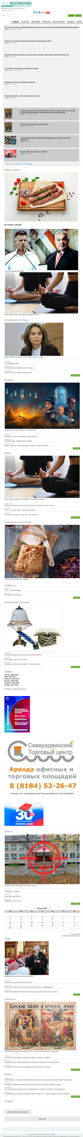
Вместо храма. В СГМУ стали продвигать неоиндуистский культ (24, 499)
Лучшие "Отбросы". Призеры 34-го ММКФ (33, 151)
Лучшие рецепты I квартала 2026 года (16, 579)
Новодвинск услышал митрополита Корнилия (18, 976)
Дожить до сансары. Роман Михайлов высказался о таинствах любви (26, 445)
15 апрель (6, 980)
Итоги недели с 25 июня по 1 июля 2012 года (34, 124)
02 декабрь (6, 443)
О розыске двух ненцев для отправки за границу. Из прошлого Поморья (27, 1057)
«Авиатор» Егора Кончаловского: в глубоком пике (20, 430)
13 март (6, 894)
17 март (6, 513)
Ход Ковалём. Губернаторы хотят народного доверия (21, 68)
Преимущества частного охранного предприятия (20, 82)
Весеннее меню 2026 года (12, 595)
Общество (46, 22)
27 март (6, 584)
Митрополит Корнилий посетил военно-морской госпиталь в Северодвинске (28, 987)
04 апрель (6, 1087)
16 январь (6, 439)
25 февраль (6, 366)
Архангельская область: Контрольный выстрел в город (22, 96)
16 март (6, 657)
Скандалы (70, 22)
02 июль (7, 56)
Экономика (35, 22)
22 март (6, 1065)
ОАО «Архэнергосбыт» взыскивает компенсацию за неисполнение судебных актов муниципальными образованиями (42, 27)
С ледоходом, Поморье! (12, 891)
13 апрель (6, 1078)
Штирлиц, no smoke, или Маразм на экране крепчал (20, 436)
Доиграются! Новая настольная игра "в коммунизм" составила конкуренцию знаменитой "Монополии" (37, 54)
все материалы (75, 375)
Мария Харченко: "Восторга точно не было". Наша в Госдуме (23, 357)
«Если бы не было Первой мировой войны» (18, 372)
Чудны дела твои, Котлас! (12, 896)
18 (32, 922)
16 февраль (6, 370)
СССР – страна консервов (12, 590)
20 (52, 922)
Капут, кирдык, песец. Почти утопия (15, 659)
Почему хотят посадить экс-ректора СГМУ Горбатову (21, 514)
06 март (6, 593)
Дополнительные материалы (18, 1112)
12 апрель (6, 990)
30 (10, 928)
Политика (25, 22)
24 (21, 925)
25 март (6, 361)
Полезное (42, 1119)
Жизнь (79, 22)
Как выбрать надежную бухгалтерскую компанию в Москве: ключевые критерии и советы (32, 1084)
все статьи (76, 597)
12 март (6, 899)
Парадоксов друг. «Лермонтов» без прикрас (18, 441)
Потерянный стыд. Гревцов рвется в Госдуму (18, 368)
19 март (6, 588)
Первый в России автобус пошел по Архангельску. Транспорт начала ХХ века (29, 505)
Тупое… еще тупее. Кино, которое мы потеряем (19, 510)
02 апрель (6, 653)
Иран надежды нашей (11, 363)
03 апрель (6, 1092)
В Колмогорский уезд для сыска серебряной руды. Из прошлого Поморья (27, 1067)
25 (32, 925)
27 (52, 925)
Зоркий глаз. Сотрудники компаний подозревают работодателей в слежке (28, 41)
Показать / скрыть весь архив (15, 689)
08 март (6, 662)
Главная (15, 22)
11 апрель (6, 1082)
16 (10, 922)
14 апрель (6, 985)
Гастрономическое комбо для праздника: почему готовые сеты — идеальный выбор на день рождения (37, 1094)
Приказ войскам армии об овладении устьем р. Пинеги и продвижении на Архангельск (31, 1051)
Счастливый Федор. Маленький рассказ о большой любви (22, 655)
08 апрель (6, 503)
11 (32, 919)
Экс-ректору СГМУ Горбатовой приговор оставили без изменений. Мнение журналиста (31, 1062)
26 (42, 925)
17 (21, 922)
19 (42, 922)
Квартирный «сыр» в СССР (13, 901)
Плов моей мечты (10, 585)
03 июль (7, 29)
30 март (6, 508)
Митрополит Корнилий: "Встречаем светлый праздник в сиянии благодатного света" (31, 992)
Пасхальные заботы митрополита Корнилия (18, 982)
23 (10, 925)
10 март (6, 434)
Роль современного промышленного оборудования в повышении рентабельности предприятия (34, 1089)
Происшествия (58, 22)
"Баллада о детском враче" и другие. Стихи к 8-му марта (22, 664)
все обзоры (76, 448)
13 (52, 919)
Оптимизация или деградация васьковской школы (20, 885)
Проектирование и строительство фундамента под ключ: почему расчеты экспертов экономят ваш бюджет (38, 1080)
